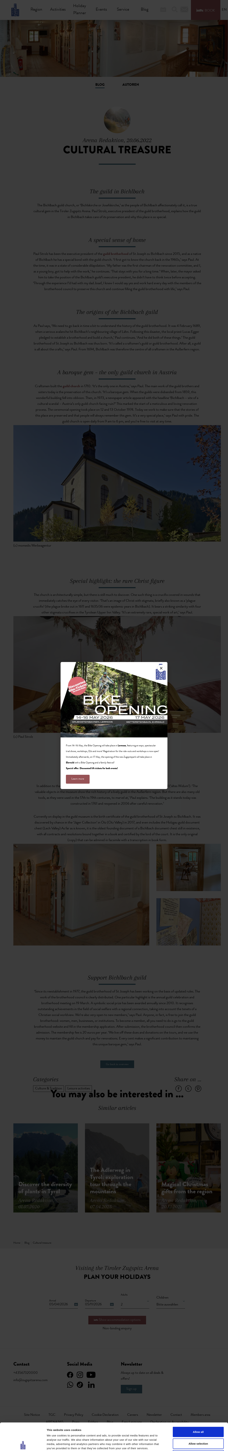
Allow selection (198, 1416)
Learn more (77, 779)
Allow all (198, 1404)
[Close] (161, 668)
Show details (187, 1443)
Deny (198, 1427)
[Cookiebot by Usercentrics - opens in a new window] (23, 1444)
